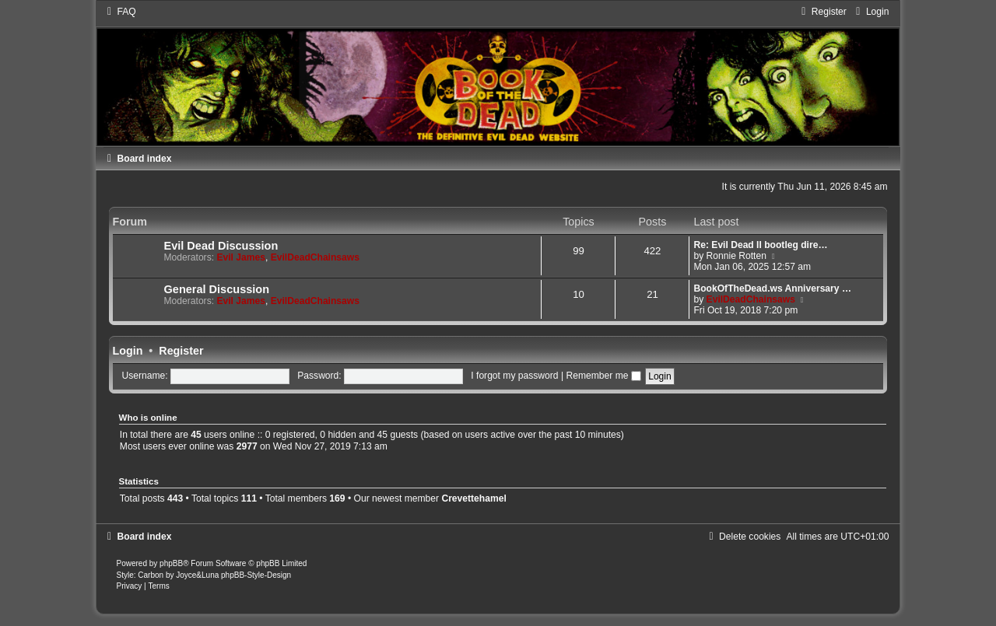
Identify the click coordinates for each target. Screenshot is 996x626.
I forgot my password (514, 375)
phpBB (171, 563)
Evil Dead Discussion (221, 246)
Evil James (240, 257)
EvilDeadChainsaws (315, 257)
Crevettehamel (473, 498)
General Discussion (217, 289)
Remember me (603, 375)
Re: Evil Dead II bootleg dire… (760, 245)
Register (181, 350)
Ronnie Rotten (736, 255)
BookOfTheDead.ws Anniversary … (772, 288)
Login (128, 350)
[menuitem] (119, 11)
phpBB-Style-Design (256, 575)
